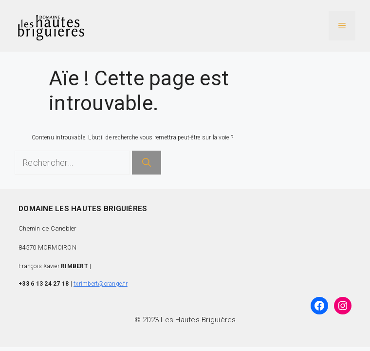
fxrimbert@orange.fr (101, 283)
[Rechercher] (146, 163)
